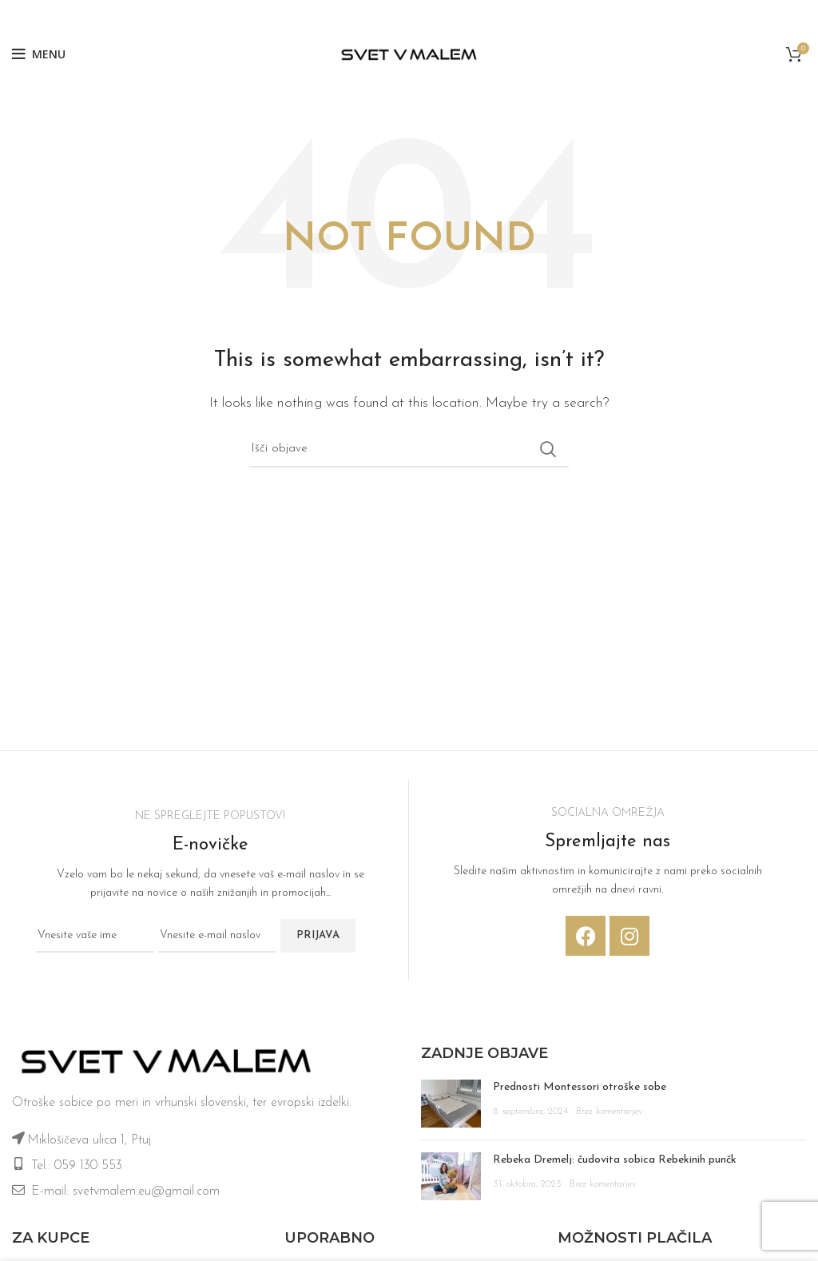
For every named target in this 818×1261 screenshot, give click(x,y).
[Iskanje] (409, 449)
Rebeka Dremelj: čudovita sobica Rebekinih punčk (615, 1160)
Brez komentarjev (609, 1111)
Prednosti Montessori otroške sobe (579, 1087)
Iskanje (547, 449)
